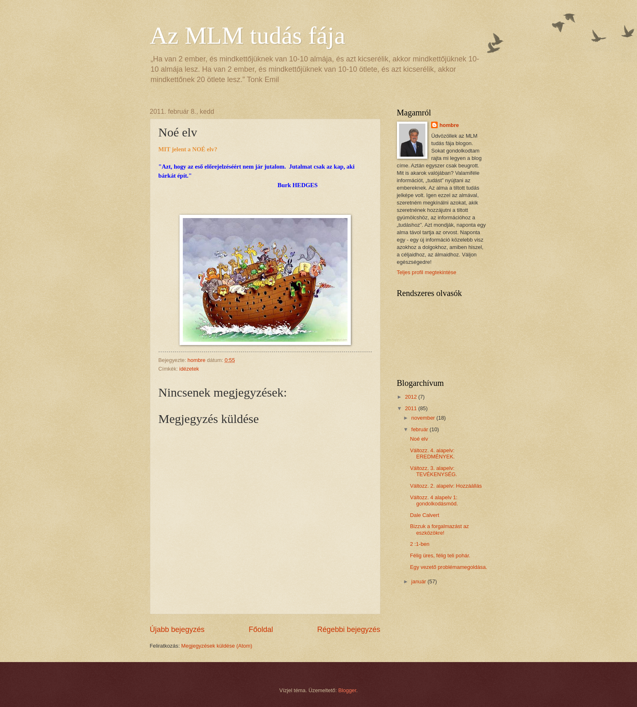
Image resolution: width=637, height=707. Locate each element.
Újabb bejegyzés (177, 629)
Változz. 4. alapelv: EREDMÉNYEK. (432, 453)
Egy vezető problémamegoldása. (449, 567)
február (420, 429)
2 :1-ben (419, 544)
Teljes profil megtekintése (427, 272)
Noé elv (419, 439)
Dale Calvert (424, 515)
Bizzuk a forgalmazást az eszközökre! (439, 529)
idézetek (189, 369)
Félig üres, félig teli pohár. (440, 555)
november (423, 418)
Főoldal (261, 629)
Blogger (347, 690)
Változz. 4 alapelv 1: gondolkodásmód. (434, 500)
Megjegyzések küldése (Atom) (216, 646)
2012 (411, 397)
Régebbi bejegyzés (348, 629)
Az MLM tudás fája (247, 35)
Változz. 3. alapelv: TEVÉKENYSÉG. (433, 471)
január (419, 581)
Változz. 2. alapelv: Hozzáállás (446, 486)
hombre (449, 125)
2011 (411, 408)
